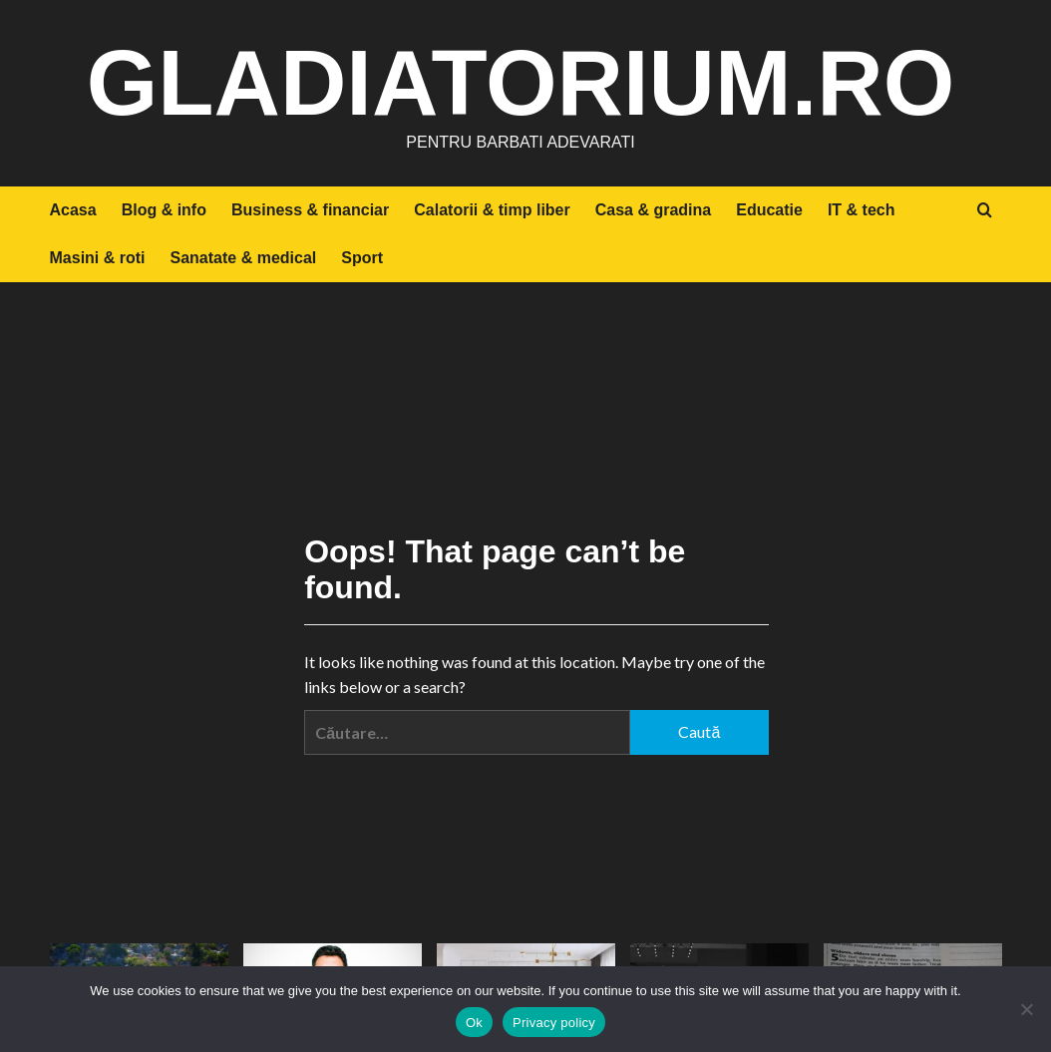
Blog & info (164, 209)
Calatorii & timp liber (491, 209)
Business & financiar (310, 209)
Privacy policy (554, 1022)
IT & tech (861, 209)
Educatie (769, 209)
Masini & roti (98, 257)
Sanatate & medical (244, 257)
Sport (362, 257)
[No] (1026, 1009)
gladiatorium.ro (521, 80)
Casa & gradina (653, 209)
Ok (474, 1022)
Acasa (73, 209)
